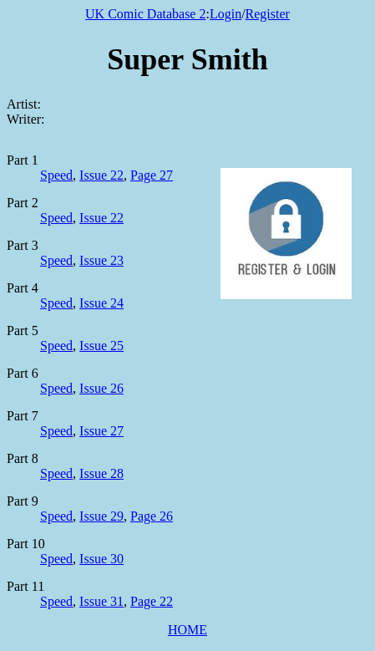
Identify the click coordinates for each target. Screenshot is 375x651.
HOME (187, 630)
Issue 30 (101, 559)
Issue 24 (101, 303)
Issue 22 (101, 175)
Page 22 (151, 601)
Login (225, 14)
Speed (56, 175)
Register (268, 14)
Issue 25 (101, 345)
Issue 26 (101, 388)
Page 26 (151, 516)
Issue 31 (101, 601)
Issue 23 (101, 260)
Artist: (24, 104)
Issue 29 (101, 516)
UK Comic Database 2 (145, 14)
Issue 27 (101, 431)
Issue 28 (101, 473)
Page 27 (151, 175)
